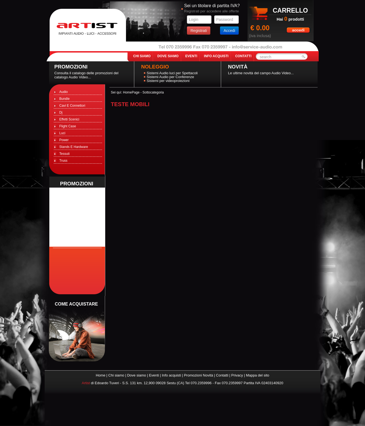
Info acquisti (171, 375)
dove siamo (168, 56)
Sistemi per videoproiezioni (168, 81)
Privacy (237, 375)
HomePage (131, 92)
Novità (238, 67)
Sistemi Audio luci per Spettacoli (172, 73)
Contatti (222, 375)
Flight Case (67, 126)
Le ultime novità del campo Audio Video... (261, 73)
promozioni (76, 183)
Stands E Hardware (73, 147)
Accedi (229, 30)
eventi (191, 56)
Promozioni (71, 67)
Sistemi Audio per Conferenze (170, 77)
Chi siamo (116, 375)
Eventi (154, 375)
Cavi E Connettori (72, 106)
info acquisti (216, 56)
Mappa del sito (257, 375)
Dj (60, 112)
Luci (62, 133)
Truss (63, 161)
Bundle (64, 99)
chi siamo (142, 56)
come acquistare (76, 304)
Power (64, 140)
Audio (63, 92)
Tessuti (64, 154)
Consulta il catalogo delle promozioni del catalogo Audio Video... (86, 75)
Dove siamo (136, 375)
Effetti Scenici (69, 119)
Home (100, 375)
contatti (243, 56)
